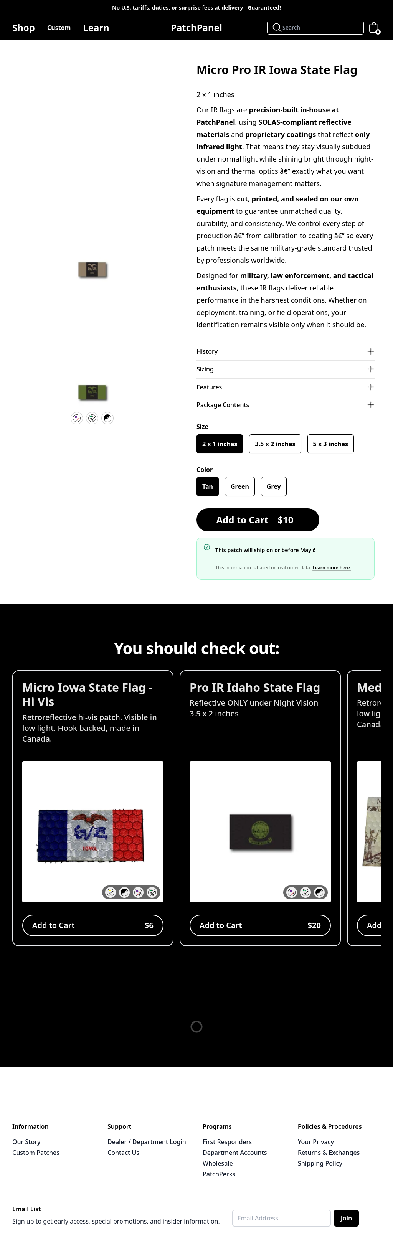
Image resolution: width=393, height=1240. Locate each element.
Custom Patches (35, 1152)
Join (346, 1218)
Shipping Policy (320, 1163)
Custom (59, 27)
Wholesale (218, 1163)
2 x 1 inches (219, 444)
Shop (23, 30)
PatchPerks (219, 1174)
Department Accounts (235, 1152)
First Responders (227, 1142)
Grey (274, 486)
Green (240, 486)
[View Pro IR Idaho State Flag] (260, 808)
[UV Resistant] (77, 418)
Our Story (26, 1142)
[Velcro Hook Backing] (107, 418)
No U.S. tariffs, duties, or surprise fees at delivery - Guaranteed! (196, 7)
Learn (96, 30)
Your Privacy (316, 1142)
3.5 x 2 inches (275, 444)
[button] (92, 272)
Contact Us (123, 1152)
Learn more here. (331, 567)
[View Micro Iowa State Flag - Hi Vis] (93, 808)
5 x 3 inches (330, 444)
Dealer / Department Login (146, 1142)
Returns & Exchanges (329, 1152)
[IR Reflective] (92, 418)
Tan (207, 486)
